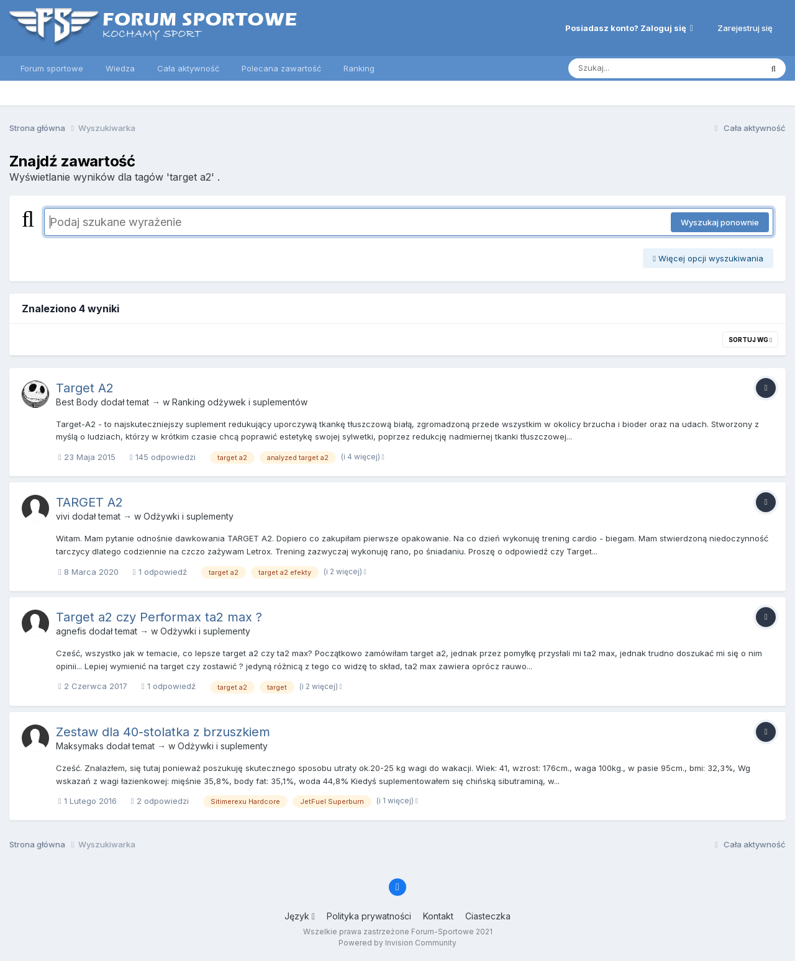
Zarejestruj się (745, 28)
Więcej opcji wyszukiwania (708, 258)
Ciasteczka (488, 916)
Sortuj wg (750, 339)
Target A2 (85, 388)
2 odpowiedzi (160, 801)
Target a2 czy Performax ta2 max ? (159, 617)
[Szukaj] (634, 68)
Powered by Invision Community (397, 942)
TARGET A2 (89, 502)
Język (299, 916)
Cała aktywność (188, 68)
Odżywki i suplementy (188, 516)
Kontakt (438, 916)
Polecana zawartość (281, 68)
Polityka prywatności (369, 916)
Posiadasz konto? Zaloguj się (629, 28)
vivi (63, 516)
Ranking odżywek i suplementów (239, 402)
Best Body (77, 402)
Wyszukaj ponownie (720, 222)
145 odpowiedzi (163, 457)
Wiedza (120, 68)
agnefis (71, 631)
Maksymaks (80, 746)
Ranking (359, 68)
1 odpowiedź (160, 572)
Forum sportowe (51, 68)
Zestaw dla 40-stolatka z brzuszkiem (163, 731)
